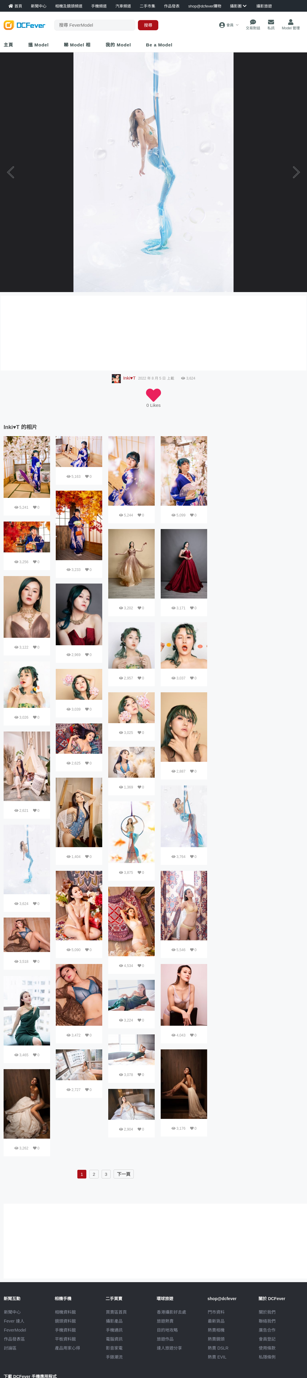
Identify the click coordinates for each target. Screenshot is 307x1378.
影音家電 (114, 1348)
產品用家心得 (67, 1348)
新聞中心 (12, 1312)
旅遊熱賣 (165, 1321)
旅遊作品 (165, 1339)
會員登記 (267, 1339)
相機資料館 (65, 1312)
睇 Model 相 (77, 44)
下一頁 (123, 1174)
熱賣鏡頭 (216, 1339)
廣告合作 (267, 1330)
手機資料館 (65, 1330)
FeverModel (15, 1330)
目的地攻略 (167, 1330)
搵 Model (38, 44)
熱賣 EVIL (217, 1357)
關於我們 (267, 1312)
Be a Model (159, 44)
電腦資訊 (114, 1339)
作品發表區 (14, 1339)
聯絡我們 (267, 1321)
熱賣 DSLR (218, 1348)
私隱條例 (267, 1357)
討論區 (10, 1348)
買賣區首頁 (116, 1312)
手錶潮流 (114, 1357)
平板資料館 (65, 1339)
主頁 (8, 44)
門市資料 (216, 1312)
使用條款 (267, 1348)
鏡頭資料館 (65, 1321)
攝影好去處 (171, 1312)
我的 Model (118, 44)
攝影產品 (114, 1321)
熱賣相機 (216, 1330)
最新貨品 (216, 1321)
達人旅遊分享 (169, 1348)
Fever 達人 (14, 1321)
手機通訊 (114, 1330)
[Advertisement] (258, 473)
